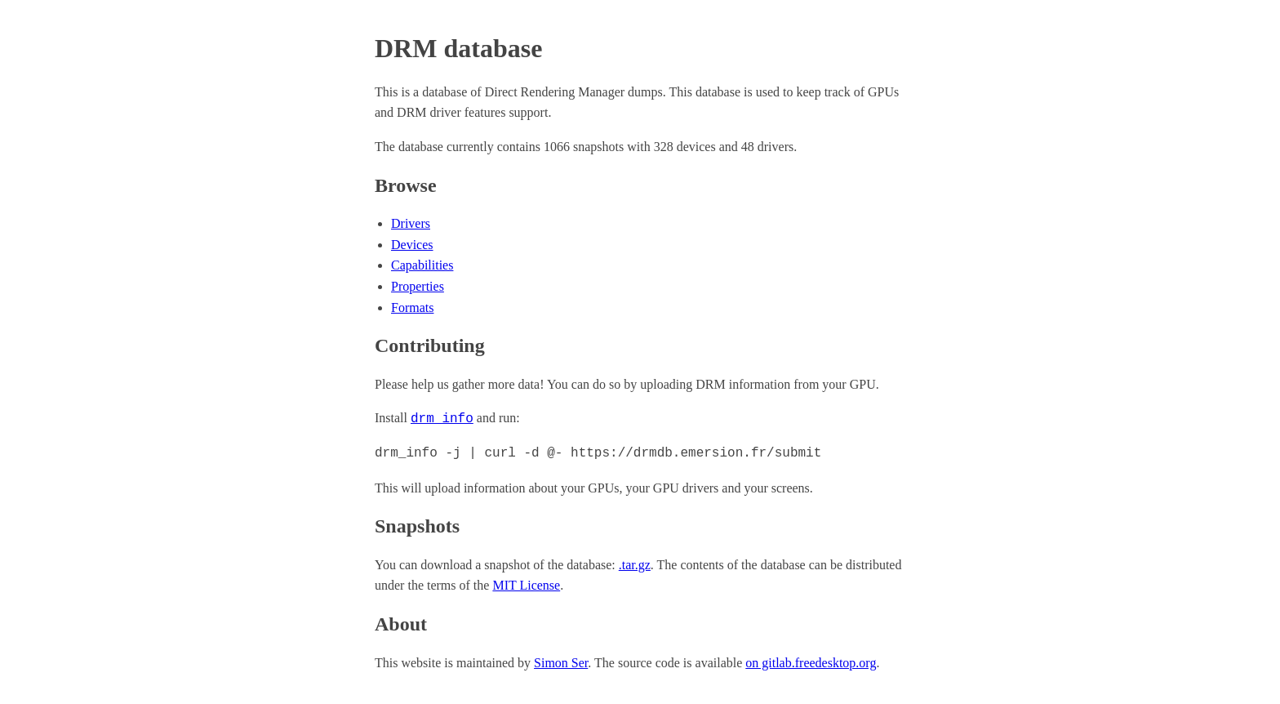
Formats (412, 307)
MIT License (526, 583)
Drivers (410, 223)
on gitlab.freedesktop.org (810, 661)
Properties (417, 286)
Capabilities (422, 265)
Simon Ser (561, 661)
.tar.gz (635, 563)
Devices (412, 245)
